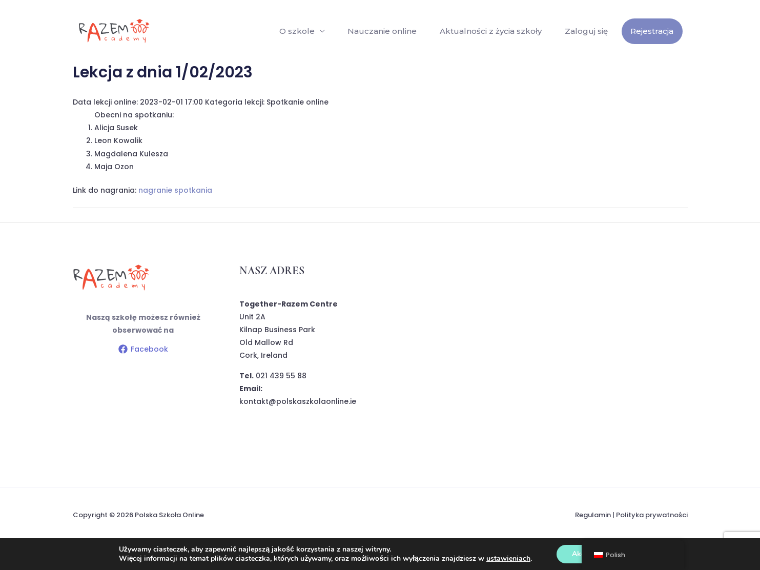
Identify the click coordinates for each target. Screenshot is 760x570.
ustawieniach (508, 558)
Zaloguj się (588, 31)
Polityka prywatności (652, 515)
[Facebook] (143, 349)
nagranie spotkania (175, 190)
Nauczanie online (387, 31)
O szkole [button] (303, 31)
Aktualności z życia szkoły (494, 31)
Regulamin (593, 515)
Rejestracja (652, 31)
